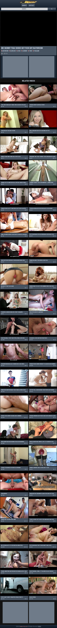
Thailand (36, 51)
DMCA (39, 626)
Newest (24, 5)
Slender (24, 51)
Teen (30, 51)
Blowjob (12, 51)
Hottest (31, 5)
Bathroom (4, 51)
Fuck (18, 51)
